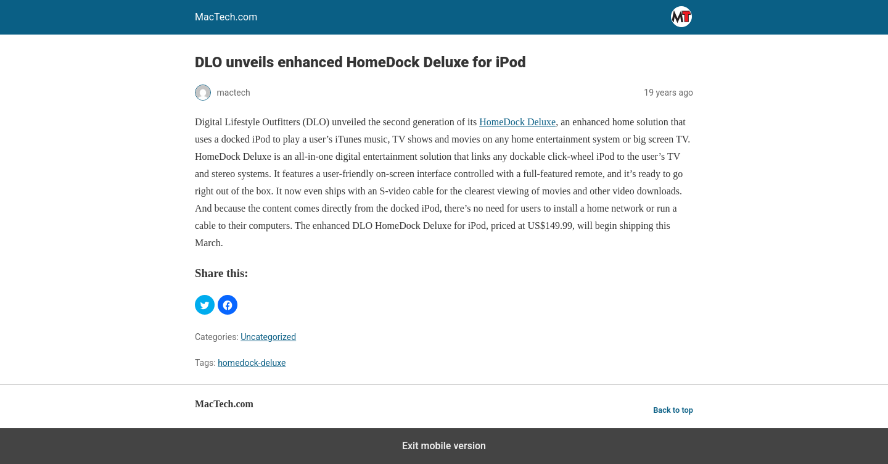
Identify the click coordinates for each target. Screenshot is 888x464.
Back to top (673, 410)
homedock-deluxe (252, 363)
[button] (205, 305)
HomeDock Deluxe (517, 122)
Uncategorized (268, 337)
